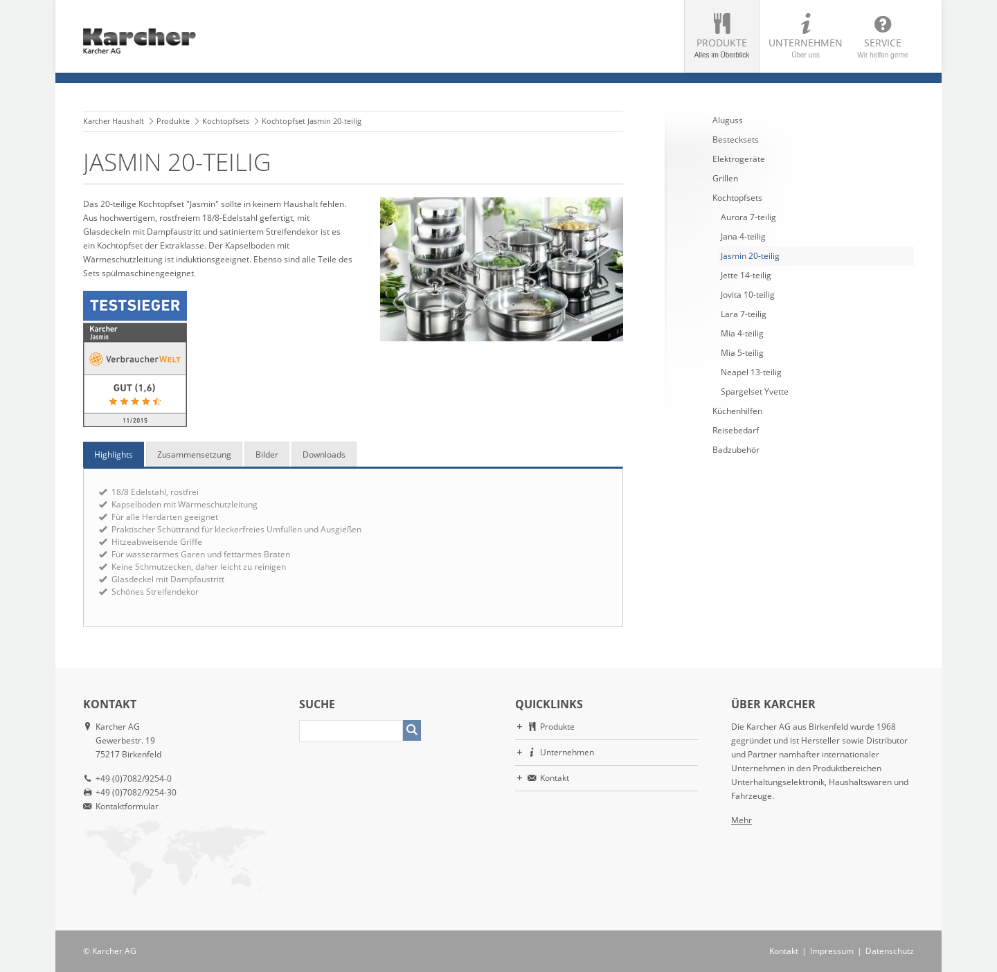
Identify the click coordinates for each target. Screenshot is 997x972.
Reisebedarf (735, 430)
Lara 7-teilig (743, 314)
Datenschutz (889, 951)
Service (883, 47)
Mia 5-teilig (742, 353)
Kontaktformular (127, 806)
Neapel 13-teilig (751, 372)
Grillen (725, 178)
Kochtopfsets (225, 121)
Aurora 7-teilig (748, 217)
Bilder (266, 454)
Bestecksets (735, 139)
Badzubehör (736, 450)
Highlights (113, 454)
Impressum (832, 951)
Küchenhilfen (737, 411)
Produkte (721, 47)
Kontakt (554, 778)
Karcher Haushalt (113, 121)
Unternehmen (805, 47)
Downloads (324, 454)
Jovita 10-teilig (748, 294)
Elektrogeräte (738, 159)
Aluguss (727, 120)
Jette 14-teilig (746, 275)
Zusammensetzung (194, 454)
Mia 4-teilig (742, 333)
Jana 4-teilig (743, 236)
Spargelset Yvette (755, 391)
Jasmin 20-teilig (750, 256)
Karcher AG (114, 951)
